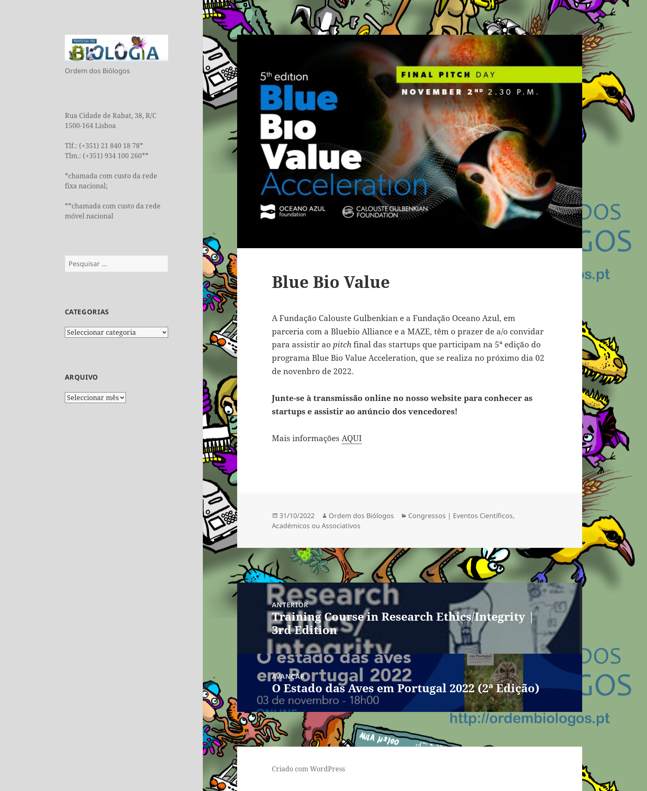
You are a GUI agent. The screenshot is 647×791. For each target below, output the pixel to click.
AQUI (352, 438)
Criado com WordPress (308, 768)
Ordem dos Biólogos (361, 515)
